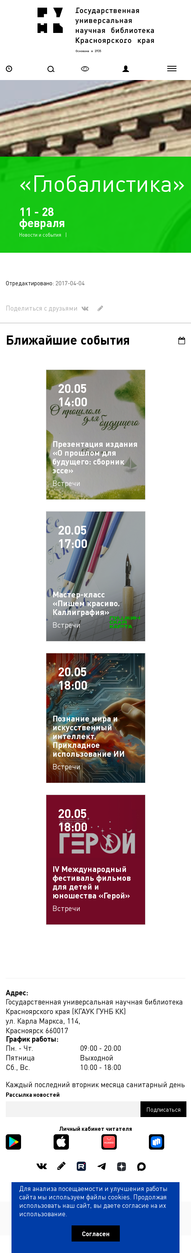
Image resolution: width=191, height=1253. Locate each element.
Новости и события (40, 234)
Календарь (181, 340)
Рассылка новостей (33, 1094)
